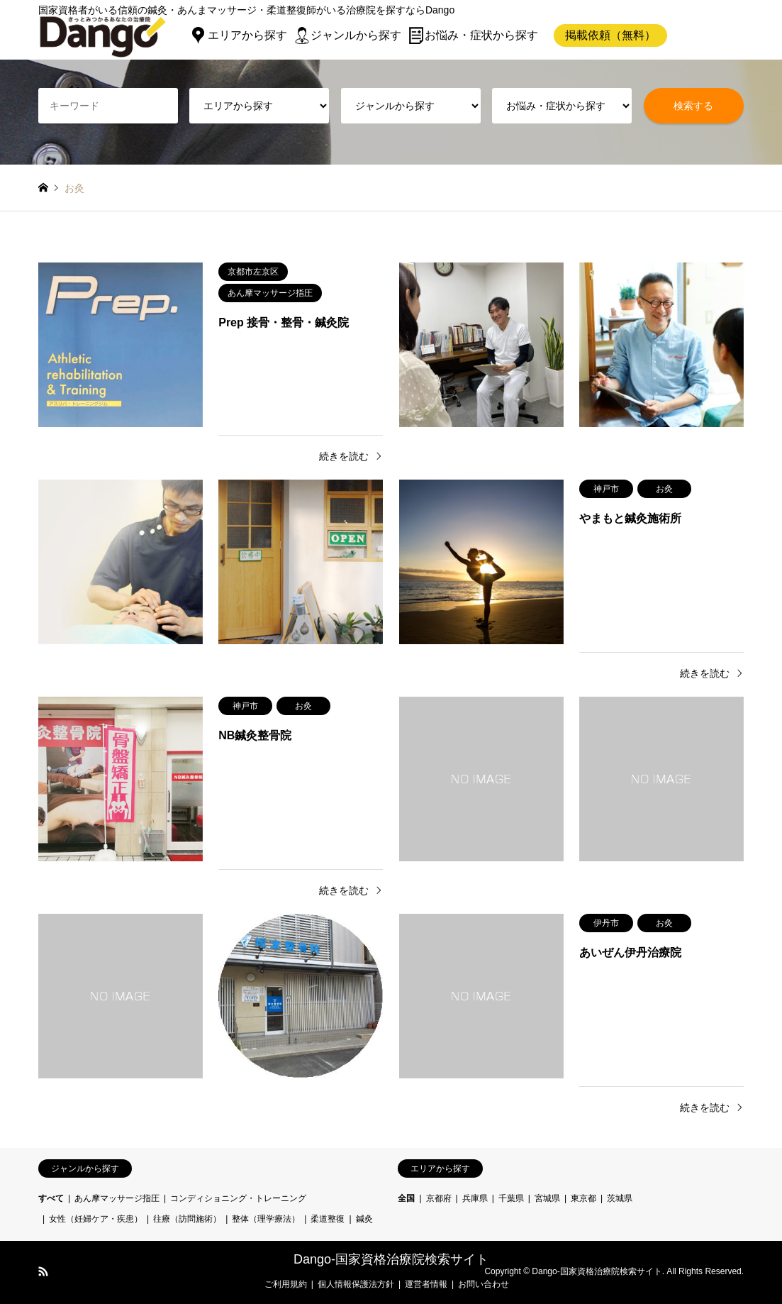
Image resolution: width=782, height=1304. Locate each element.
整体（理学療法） (266, 1219)
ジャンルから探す (356, 35)
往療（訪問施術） (187, 1219)
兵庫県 (475, 1198)
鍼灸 (364, 1219)
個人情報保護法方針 (356, 1284)
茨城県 (619, 1198)
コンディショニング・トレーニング (238, 1198)
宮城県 (547, 1198)
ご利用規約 (285, 1284)
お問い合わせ (483, 1284)
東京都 (583, 1198)
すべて (51, 1198)
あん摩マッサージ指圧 (117, 1198)
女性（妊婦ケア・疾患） (96, 1219)
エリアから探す (247, 35)
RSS (43, 1271)
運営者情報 (426, 1284)
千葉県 (511, 1198)
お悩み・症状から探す (481, 35)
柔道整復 (328, 1219)
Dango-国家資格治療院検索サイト (391, 1259)
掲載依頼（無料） (610, 35)
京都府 (439, 1198)
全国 (406, 1198)
